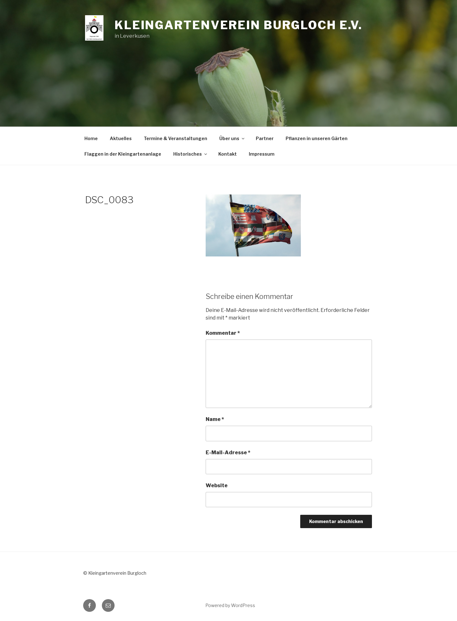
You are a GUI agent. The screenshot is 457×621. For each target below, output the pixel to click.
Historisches (190, 154)
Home (91, 138)
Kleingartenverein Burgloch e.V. (238, 25)
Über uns (232, 138)
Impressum (262, 154)
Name (215, 419)
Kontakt (227, 154)
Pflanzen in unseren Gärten (317, 138)
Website (217, 485)
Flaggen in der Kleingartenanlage (122, 154)
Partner (265, 138)
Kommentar (223, 333)
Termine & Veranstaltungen (175, 138)
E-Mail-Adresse (228, 453)
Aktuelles (121, 138)
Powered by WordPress (230, 605)
